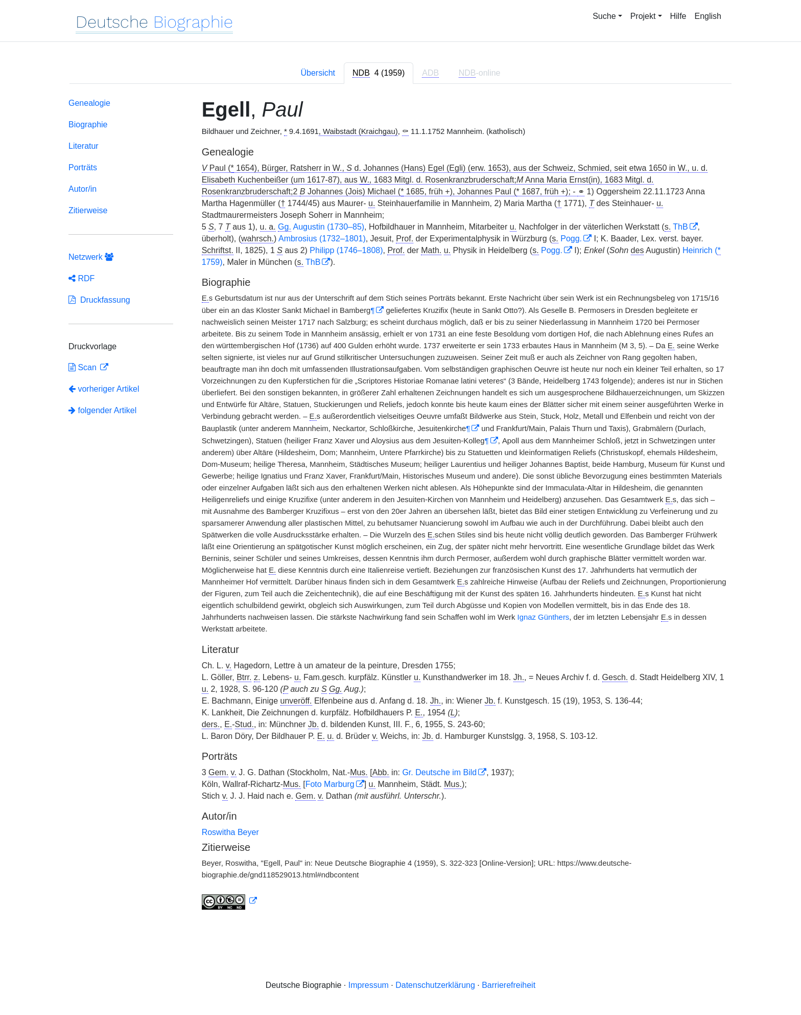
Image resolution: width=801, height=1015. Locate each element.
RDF (81, 278)
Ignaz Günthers (543, 617)
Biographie (88, 124)
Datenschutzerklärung (435, 985)
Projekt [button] (643, 16)
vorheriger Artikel (103, 389)
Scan (83, 367)
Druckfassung (99, 300)
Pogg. (571, 238)
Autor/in (82, 189)
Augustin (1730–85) (321, 227)
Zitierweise (87, 210)
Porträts (82, 167)
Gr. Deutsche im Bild (439, 772)
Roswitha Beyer (230, 832)
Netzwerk (90, 257)
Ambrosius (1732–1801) (322, 238)
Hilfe (678, 16)
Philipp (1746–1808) (346, 250)
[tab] (378, 73)
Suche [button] (604, 16)
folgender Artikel (102, 410)
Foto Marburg (330, 784)
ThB (680, 226)
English (708, 16)
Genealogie (89, 103)
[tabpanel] (400, 506)
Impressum (368, 985)
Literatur (83, 146)
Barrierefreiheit (508, 985)
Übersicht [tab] (317, 73)
